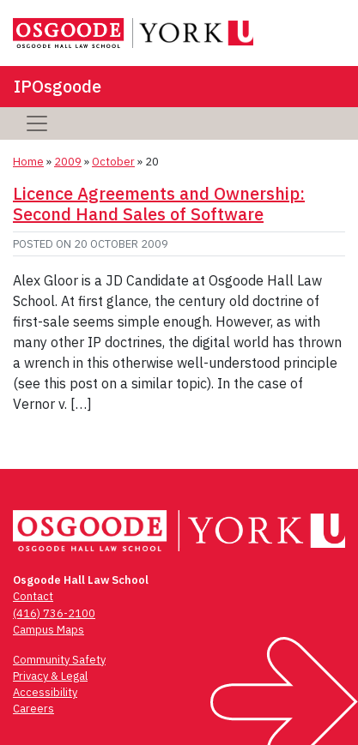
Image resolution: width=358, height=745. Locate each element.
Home (28, 161)
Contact (33, 596)
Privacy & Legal (50, 676)
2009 (68, 161)
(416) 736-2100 (54, 613)
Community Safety (59, 659)
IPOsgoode (57, 86)
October (113, 161)
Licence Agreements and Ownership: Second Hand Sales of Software (159, 203)
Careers (33, 708)
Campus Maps (48, 629)
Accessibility (45, 692)
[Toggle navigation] (37, 123)
